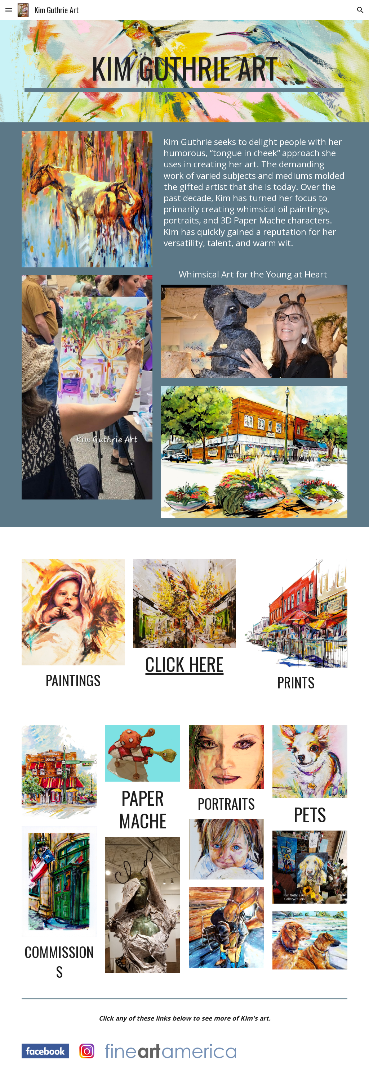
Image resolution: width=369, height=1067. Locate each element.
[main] (185, 71)
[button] (8, 10)
